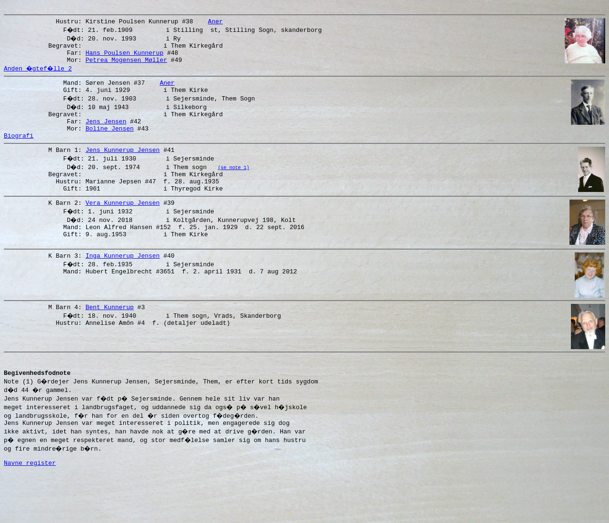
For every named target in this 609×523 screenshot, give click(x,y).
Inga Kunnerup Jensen (123, 284)
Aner (215, 24)
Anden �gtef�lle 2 (39, 75)
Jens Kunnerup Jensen (123, 166)
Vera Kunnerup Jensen (123, 225)
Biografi (18, 151)
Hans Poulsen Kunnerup (125, 58)
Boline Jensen (110, 142)
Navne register (30, 512)
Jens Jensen (106, 134)
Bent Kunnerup (110, 342)
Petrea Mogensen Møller (126, 66)
